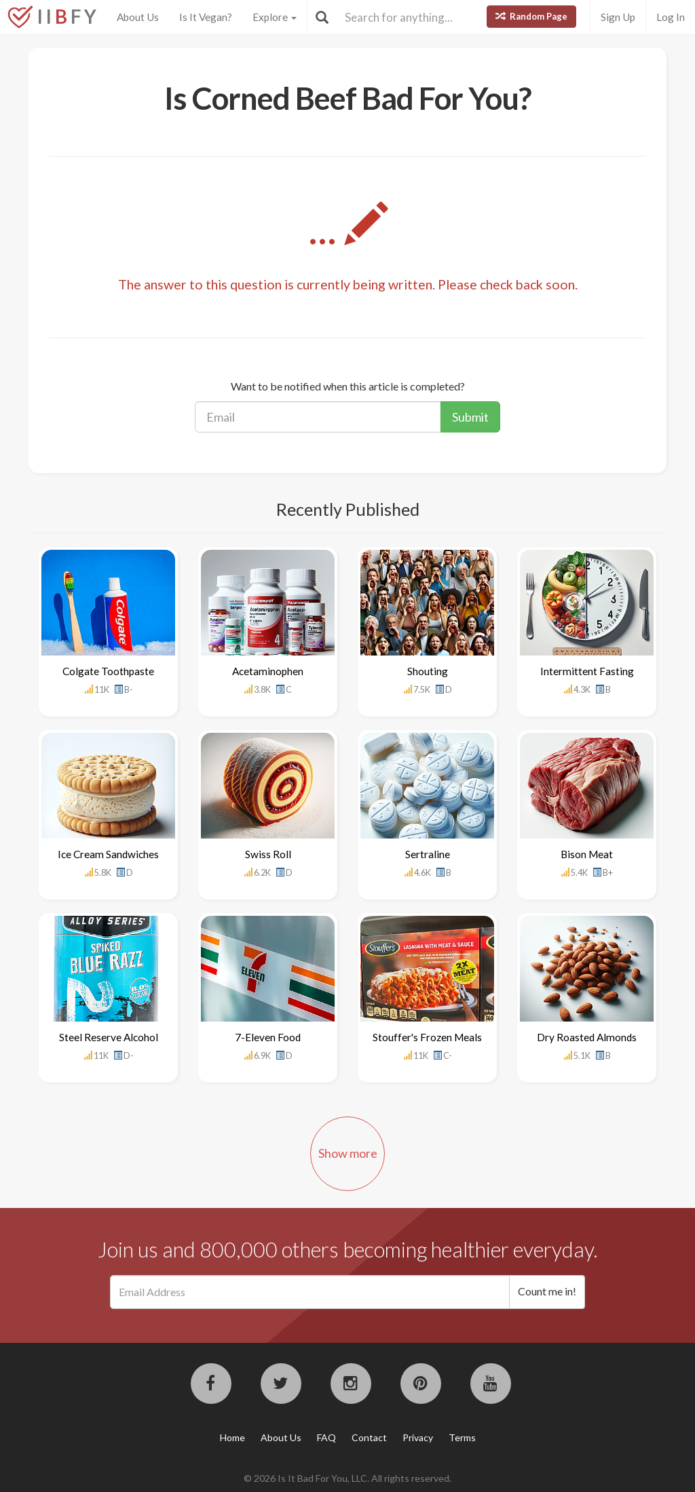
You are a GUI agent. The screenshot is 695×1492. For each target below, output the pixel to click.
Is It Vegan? (205, 17)
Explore (274, 17)
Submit (470, 416)
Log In (670, 17)
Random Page (531, 16)
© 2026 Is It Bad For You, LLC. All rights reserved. (347, 1478)
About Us (138, 17)
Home (232, 1437)
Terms (462, 1437)
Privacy (417, 1437)
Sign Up (618, 17)
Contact (369, 1437)
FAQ (326, 1437)
